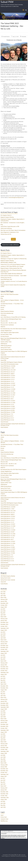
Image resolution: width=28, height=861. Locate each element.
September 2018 (5, 751)
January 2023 (4, 665)
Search (13, 239)
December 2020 (4, 703)
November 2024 (4, 624)
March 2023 (3, 661)
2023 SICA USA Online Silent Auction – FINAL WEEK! (13, 203)
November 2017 (4, 770)
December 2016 (4, 791)
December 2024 (4, 622)
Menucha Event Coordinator (7, 325)
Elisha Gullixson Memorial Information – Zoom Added (13, 275)
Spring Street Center (5, 347)
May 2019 (3, 738)
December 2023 (4, 645)
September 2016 (5, 797)
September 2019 (5, 730)
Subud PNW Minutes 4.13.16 (7, 396)
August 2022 (4, 674)
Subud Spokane (4, 427)
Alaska (2, 296)
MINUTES (3, 326)
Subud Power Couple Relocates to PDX (10, 226)
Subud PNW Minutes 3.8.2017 (8, 391)
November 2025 (4, 603)
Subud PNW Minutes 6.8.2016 (8, 410)
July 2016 (3, 801)
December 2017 (4, 768)
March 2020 (3, 718)
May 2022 (3, 680)
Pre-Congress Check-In (6, 215)
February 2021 (4, 699)
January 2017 (4, 790)
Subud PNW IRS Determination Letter (9, 364)
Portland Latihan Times (6, 334)
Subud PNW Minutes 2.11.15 (7, 381)
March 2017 (3, 786)
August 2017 (4, 776)
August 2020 (4, 709)
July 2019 (3, 734)
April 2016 (3, 807)
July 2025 (3, 609)
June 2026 (3, 591)
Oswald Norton (6, 36)
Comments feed (4, 819)
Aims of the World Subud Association (9, 294)
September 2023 (5, 651)
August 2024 (4, 630)
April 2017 (3, 784)
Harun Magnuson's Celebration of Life (10, 232)
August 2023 (4, 653)
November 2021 (4, 688)
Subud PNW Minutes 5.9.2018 (8, 406)
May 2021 (3, 693)
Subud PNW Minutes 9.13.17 (7, 418)
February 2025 (4, 618)
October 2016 (4, 795)
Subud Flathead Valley (6, 349)
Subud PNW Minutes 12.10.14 (8, 377)
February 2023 (4, 663)
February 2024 (4, 641)
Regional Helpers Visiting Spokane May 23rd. (11, 268)
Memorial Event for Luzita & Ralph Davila (14, 208)
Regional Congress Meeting (7, 217)
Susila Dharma (4, 583)
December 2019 (4, 724)
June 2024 (3, 634)
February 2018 (4, 765)
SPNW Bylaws (4, 343)
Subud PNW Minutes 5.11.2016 (8, 402)
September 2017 (5, 774)
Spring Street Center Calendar (8, 580)
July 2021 (3, 691)
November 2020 (4, 705)
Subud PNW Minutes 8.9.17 (7, 416)
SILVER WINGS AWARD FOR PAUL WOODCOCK (11, 273)
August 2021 (4, 690)
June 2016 (3, 803)
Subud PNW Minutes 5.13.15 (7, 404)
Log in (2, 815)
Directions (3, 305)
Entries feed (4, 817)
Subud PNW (7, 1)
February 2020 (4, 720)
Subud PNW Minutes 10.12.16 (8, 371)
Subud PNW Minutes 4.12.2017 (8, 395)
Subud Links (3, 355)
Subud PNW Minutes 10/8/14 (7, 373)
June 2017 (3, 780)
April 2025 (3, 614)
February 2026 (4, 599)
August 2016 (4, 799)
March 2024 (3, 639)
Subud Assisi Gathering (6, 228)
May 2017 (3, 782)
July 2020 (3, 711)
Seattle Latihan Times (6, 341)
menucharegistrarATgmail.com (16, 197)
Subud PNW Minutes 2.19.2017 (8, 383)
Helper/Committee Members (7, 311)
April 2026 (3, 595)
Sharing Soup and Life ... (6, 234)
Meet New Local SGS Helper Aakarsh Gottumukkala (13, 230)
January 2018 (4, 766)
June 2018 (3, 757)
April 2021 (3, 695)
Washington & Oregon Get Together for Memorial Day (14, 258)
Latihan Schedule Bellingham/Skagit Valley (11, 319)
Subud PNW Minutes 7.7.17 (7, 414)
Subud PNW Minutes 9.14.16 (7, 420)
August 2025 (4, 607)
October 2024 (4, 626)
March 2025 (3, 616)
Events (2, 309)
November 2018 (4, 747)
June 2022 (3, 678)
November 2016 (4, 793)
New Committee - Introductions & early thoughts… (13, 222)
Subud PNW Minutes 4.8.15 (7, 398)
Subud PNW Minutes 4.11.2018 (8, 393)
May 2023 (3, 659)
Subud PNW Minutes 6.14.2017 (8, 408)
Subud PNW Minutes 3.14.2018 (8, 389)
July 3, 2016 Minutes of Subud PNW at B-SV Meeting (13, 317)
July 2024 (3, 632)
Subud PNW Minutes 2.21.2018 (8, 385)
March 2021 (3, 697)
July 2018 (3, 755)
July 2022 (3, 676)
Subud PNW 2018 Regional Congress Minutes (11, 362)
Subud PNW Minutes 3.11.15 (7, 387)
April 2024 (3, 638)
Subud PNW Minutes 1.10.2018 (8, 366)
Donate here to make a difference (10, 244)
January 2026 (4, 601)
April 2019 (3, 740)
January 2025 (4, 620)
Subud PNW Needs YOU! (6, 279)
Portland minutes (5, 336)
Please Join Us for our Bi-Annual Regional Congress (13, 264)
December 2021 (4, 686)
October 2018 (4, 749)
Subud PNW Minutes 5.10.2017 (8, 400)
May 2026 (3, 593)
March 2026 (3, 597)
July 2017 (3, 778)
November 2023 (4, 647)
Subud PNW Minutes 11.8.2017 (8, 375)
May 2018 (3, 759)
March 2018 (3, 763)
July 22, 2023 (16, 36)
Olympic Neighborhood (6, 330)
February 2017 (4, 788)
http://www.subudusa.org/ (7, 313)
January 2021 (4, 701)
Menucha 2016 (4, 321)
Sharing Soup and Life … (6, 277)
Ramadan (24, 36)
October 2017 (4, 772)
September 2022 (5, 672)
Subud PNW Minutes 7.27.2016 (8, 412)
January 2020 (4, 722)
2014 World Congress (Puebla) (8, 576)
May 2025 (3, 613)
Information (3, 315)
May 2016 (3, 805)
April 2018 (3, 761)
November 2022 (4, 668)
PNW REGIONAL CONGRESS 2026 (8, 262)
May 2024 (3, 636)
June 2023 (3, 657)
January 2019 (4, 745)
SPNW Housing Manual (6, 345)
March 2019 (3, 741)
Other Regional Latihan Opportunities (10, 332)
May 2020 (3, 715)
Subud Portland (4, 422)
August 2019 (4, 732)
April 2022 (3, 682)
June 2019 (3, 736)
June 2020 (3, 713)
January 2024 (4, 643)
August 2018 (4, 753)
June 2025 (3, 611)
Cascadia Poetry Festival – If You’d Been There (12, 303)
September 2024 (5, 628)
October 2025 (4, 605)
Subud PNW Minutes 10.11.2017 (8, 370)
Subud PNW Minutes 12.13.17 (8, 379)
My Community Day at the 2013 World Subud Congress (13, 328)
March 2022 (3, 684)
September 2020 (5, 707)
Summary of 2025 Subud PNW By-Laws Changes (12, 266)
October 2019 (4, 728)
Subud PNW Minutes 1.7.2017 (7, 368)
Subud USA (3, 581)
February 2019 (4, 743)
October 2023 (4, 649)
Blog (2, 224)
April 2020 (3, 716)
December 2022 (4, 666)
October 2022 (4, 670)
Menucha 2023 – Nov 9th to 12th (8, 323)
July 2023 (3, 655)
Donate (2, 307)
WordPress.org (4, 821)
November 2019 (4, 726)
